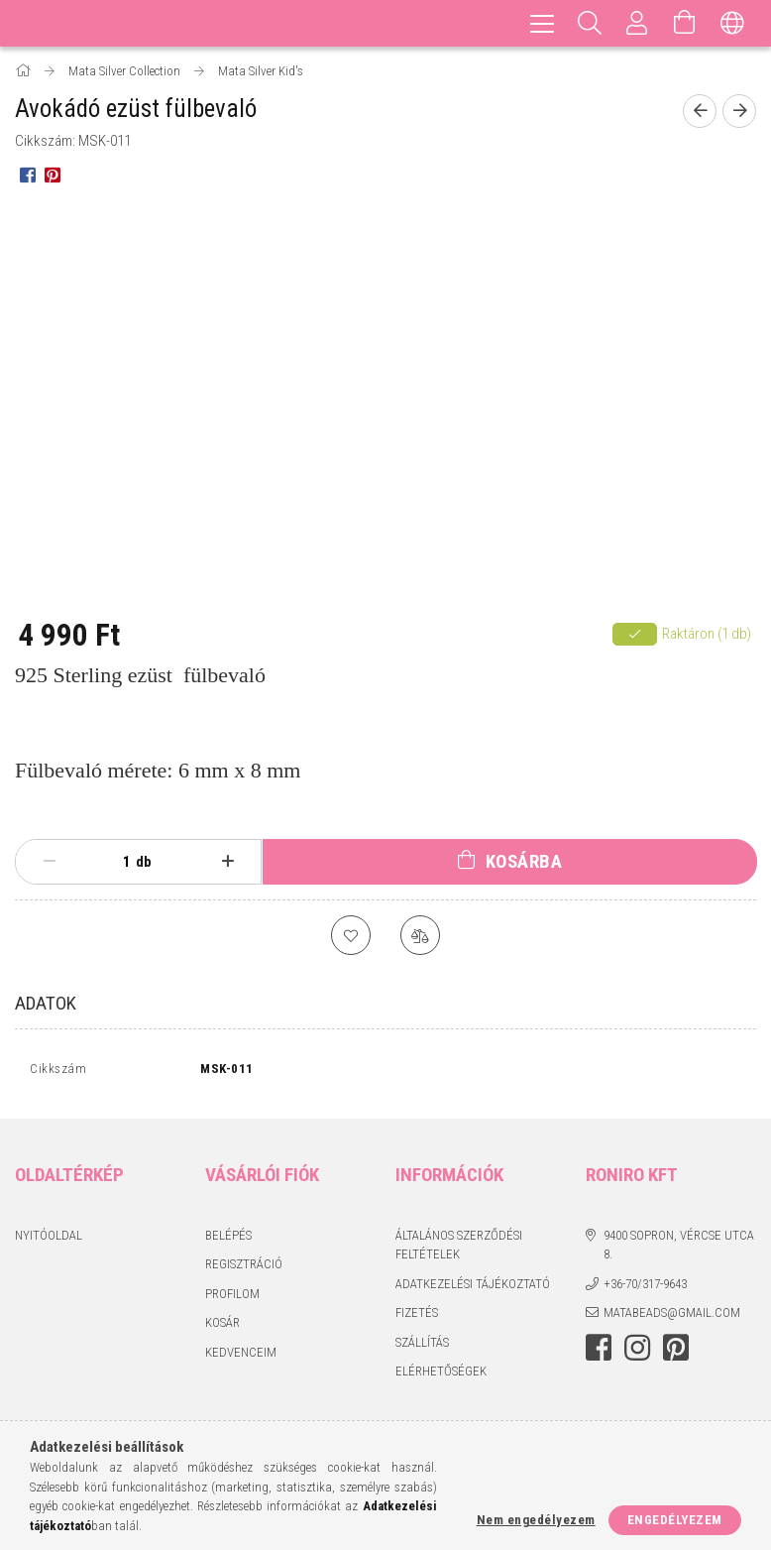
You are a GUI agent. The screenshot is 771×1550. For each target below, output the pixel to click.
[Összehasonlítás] (420, 935)
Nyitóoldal (48, 1239)
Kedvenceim (240, 1356)
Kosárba (524, 861)
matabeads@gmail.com (672, 1317)
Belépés (228, 1239)
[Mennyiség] (116, 862)
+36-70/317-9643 (645, 1287)
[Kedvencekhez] (351, 935)
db (144, 862)
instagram (637, 1352)
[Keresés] (589, 23)
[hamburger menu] (542, 23)
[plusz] (227, 862)
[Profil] (637, 23)
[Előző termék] (699, 111)
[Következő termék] (739, 111)
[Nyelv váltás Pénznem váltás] (732, 23)
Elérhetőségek (441, 1376)
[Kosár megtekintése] (685, 23)
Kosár (222, 1327)
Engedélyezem (674, 1519)
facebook (598, 1352)
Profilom (232, 1297)
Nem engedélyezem (536, 1519)
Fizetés (416, 1317)
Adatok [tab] (45, 1003)
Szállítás (422, 1346)
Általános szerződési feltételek (458, 1249)
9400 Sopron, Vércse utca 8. (679, 1249)
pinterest (676, 1352)
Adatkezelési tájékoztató (472, 1287)
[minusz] (49, 862)
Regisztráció (243, 1268)
